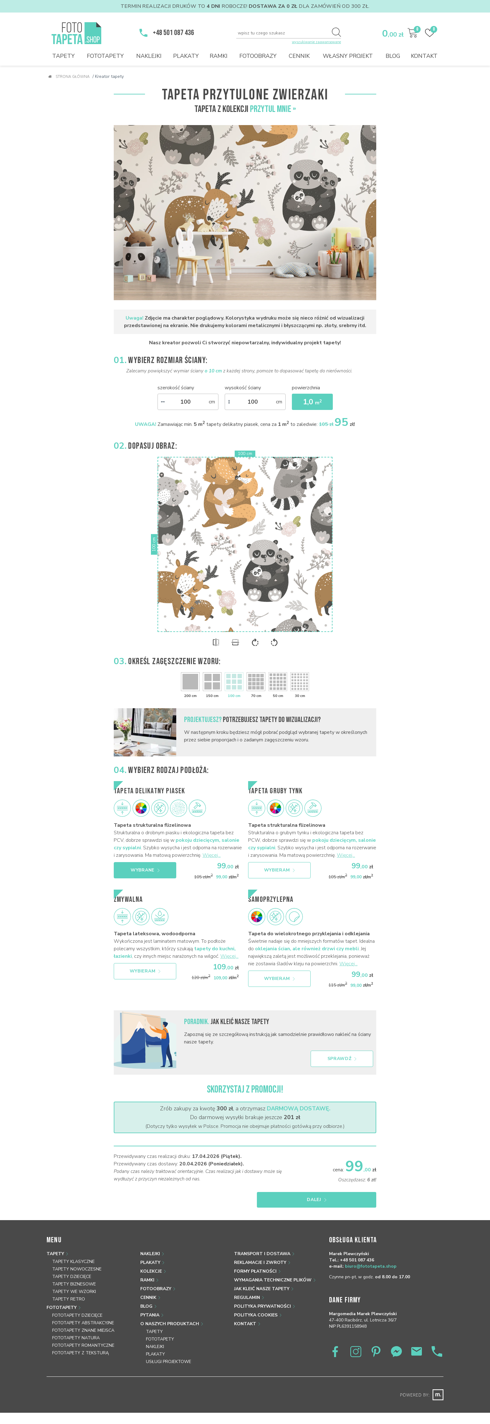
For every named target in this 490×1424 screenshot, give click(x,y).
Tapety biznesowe (74, 1284)
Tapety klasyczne (73, 1262)
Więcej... (211, 855)
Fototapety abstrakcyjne (83, 1323)
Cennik (299, 56)
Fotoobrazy (258, 56)
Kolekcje (151, 1271)
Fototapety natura (76, 1338)
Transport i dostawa (262, 1254)
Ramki (219, 56)
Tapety (63, 56)
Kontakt (424, 56)
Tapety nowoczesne (77, 1269)
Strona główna (69, 76)
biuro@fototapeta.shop (371, 1266)
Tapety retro (68, 1299)
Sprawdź (342, 1059)
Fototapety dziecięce (77, 1315)
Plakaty (186, 56)
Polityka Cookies (256, 1315)
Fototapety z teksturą (80, 1353)
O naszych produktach (169, 1324)
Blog (393, 56)
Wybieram (279, 870)
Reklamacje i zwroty (260, 1262)
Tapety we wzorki (74, 1292)
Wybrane (145, 870)
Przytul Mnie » (273, 109)
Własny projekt (348, 56)
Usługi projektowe (168, 1362)
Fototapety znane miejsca (83, 1330)
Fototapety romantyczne (83, 1345)
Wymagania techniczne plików (273, 1280)
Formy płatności (255, 1271)
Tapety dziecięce (71, 1277)
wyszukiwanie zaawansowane (316, 42)
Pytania (149, 1315)
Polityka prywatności (262, 1306)
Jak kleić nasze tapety (261, 1289)
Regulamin (247, 1297)
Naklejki (149, 56)
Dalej (346, 1200)
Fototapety (105, 56)
